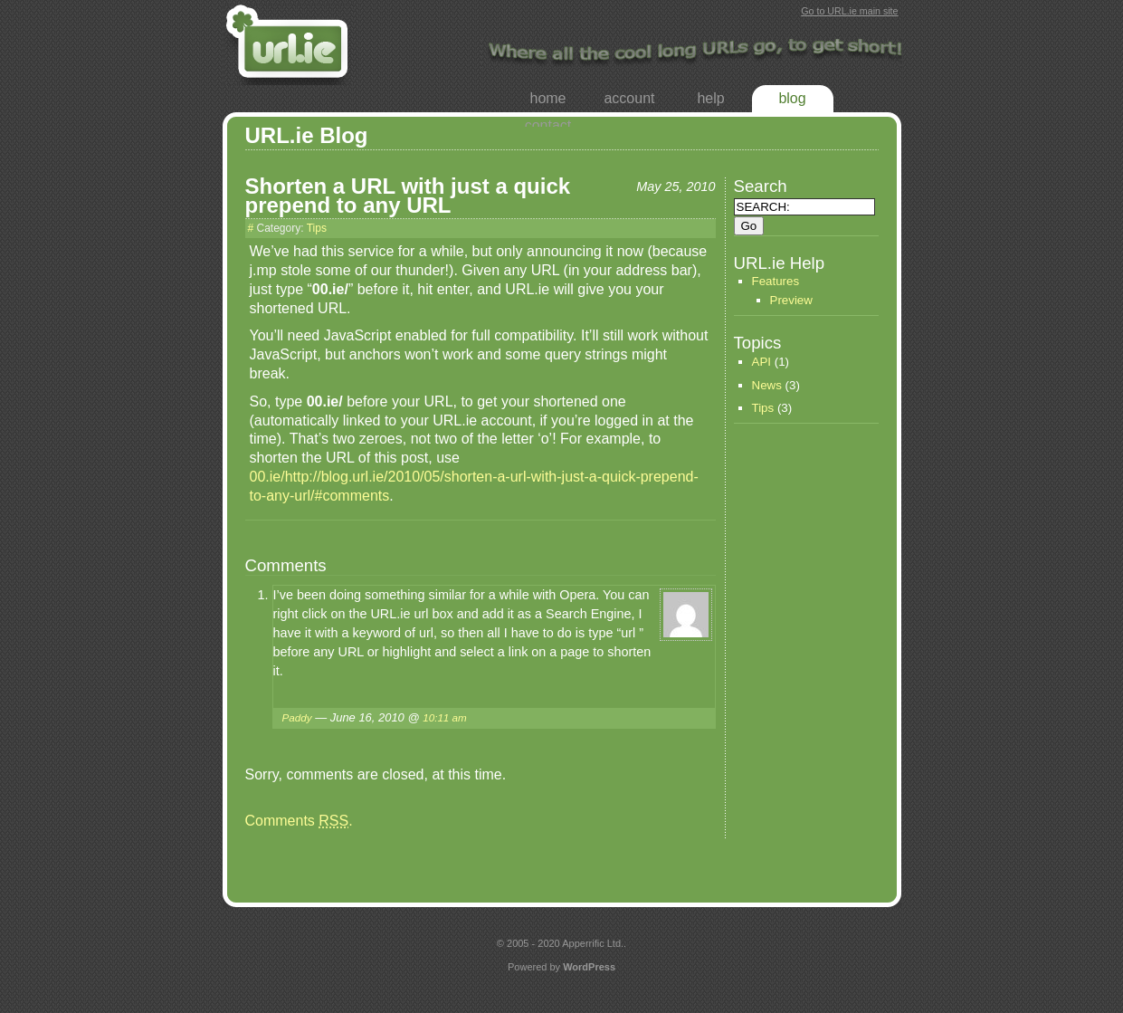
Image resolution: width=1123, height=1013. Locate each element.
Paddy (297, 717)
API (761, 361)
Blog (791, 98)
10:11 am (445, 717)
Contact (548, 125)
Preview (791, 300)
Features (776, 281)
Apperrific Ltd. (592, 943)
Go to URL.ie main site (849, 10)
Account (629, 98)
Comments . (299, 820)
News (767, 385)
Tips (317, 228)
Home (547, 98)
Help (710, 98)
